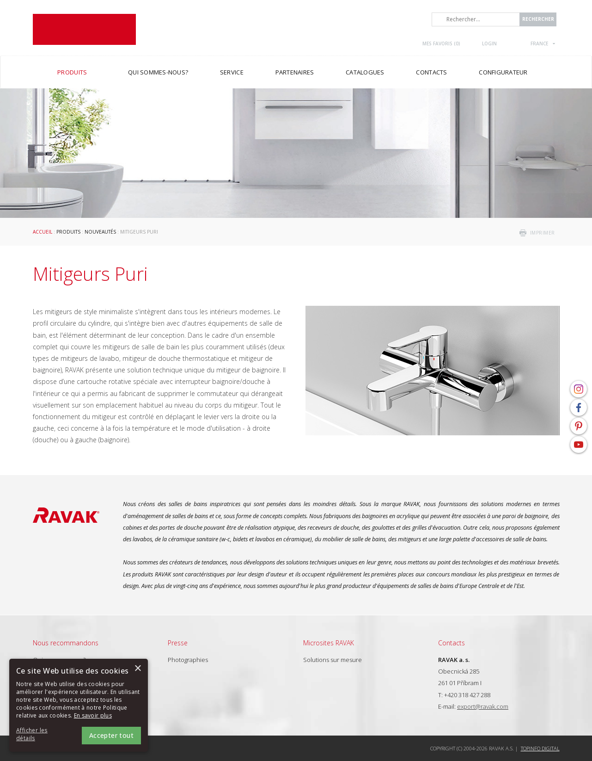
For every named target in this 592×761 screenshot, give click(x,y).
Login (489, 43)
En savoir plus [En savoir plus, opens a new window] (93, 715)
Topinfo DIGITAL (540, 748)
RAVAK (84, 29)
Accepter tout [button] (111, 735)
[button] (41, 734)
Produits (68, 232)
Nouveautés (100, 232)
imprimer (542, 232)
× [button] (137, 668)
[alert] (78, 705)
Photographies (188, 660)
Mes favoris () (441, 43)
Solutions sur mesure (332, 660)
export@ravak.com (482, 706)
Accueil (42, 232)
